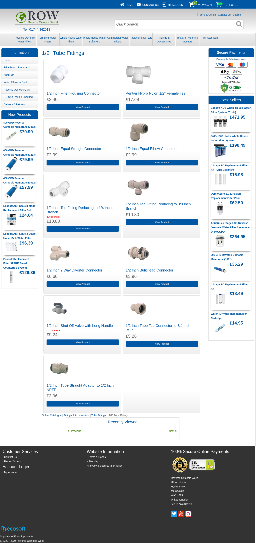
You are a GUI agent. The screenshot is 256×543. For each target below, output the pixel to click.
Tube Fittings (98, 415)
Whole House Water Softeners (94, 39)
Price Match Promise (15, 67)
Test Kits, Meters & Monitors (187, 39)
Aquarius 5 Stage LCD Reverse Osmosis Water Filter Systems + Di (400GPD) (230, 227)
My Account (176, 4)
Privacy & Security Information (105, 465)
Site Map (93, 461)
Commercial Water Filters (117, 39)
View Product (83, 107)
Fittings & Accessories (164, 39)
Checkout (233, 4)
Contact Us (150, 4)
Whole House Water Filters (71, 39)
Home (129, 4)
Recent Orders (12, 461)
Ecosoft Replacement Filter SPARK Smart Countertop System (16, 263)
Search (237, 14)
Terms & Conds (207, 14)
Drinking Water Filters (47, 39)
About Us (9, 74)
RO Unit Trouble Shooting (18, 96)
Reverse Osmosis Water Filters (25, 39)
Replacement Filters (141, 37)
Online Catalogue (52, 415)
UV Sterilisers (211, 37)
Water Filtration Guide (16, 82)
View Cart (205, 4)
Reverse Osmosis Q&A (17, 89)
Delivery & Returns (14, 104)
